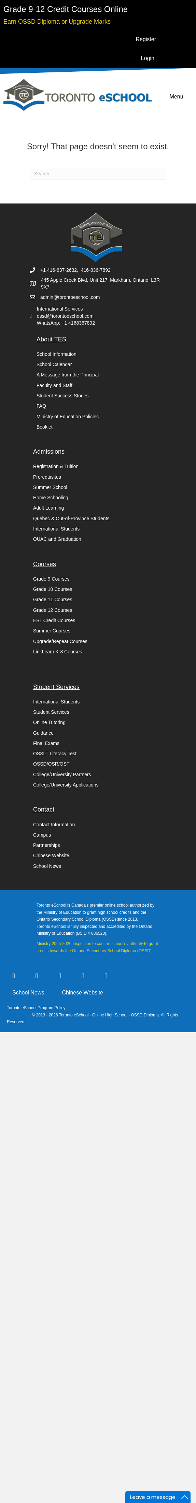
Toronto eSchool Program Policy (37, 1007)
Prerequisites (47, 477)
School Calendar (54, 364)
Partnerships (46, 845)
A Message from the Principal (68, 374)
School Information (56, 354)
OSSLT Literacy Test (54, 753)
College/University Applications (65, 785)
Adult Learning (48, 508)
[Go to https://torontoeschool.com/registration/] (65, 9)
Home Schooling (50, 497)
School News (47, 866)
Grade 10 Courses (52, 589)
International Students (56, 529)
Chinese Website (51, 855)
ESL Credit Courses (54, 620)
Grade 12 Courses (52, 610)
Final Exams (46, 743)
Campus (42, 835)
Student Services (51, 712)
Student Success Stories (63, 395)
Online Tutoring (49, 722)
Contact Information (54, 824)
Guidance (43, 733)
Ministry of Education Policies (68, 416)
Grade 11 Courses (52, 599)
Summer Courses (51, 630)
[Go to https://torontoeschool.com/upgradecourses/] (57, 20)
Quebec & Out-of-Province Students (71, 518)
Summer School (50, 487)
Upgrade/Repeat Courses (60, 641)
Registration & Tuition (56, 466)
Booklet (45, 427)
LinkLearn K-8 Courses (57, 651)
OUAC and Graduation (57, 539)
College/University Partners (62, 774)
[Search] (98, 173)
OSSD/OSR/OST (51, 764)
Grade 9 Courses (51, 579)
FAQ (41, 406)
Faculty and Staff (54, 385)
